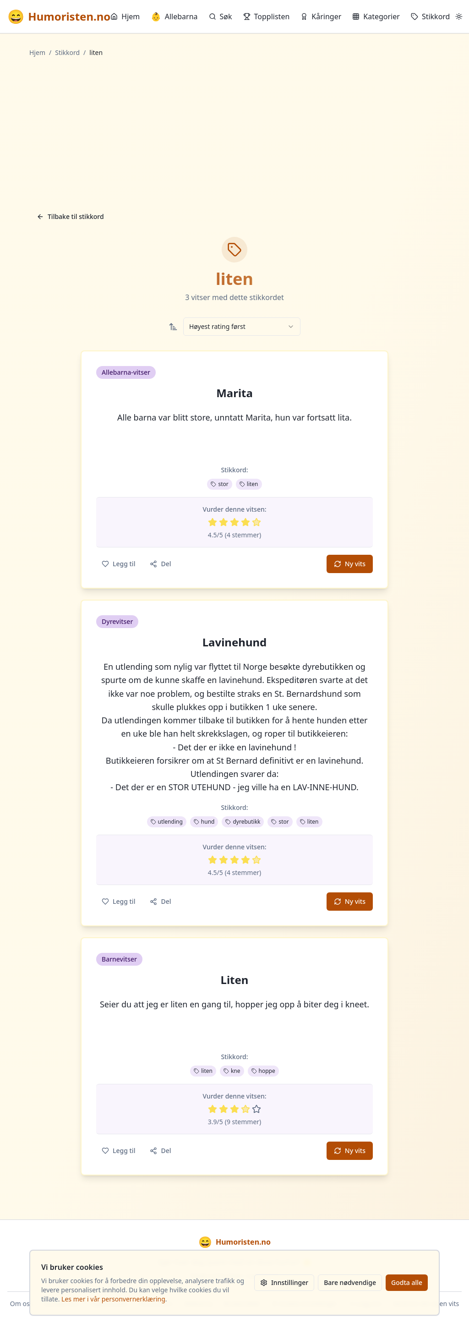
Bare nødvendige (350, 1282)
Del (160, 563)
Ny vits (349, 563)
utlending (167, 822)
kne (232, 1071)
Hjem (125, 16)
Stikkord (430, 16)
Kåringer (320, 16)
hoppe (263, 1071)
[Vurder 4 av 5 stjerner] (245, 522)
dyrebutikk (242, 822)
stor (219, 484)
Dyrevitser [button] (117, 621)
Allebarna (174, 16)
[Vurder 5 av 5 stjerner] (256, 522)
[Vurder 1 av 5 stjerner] (212, 522)
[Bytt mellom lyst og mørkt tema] (459, 16)
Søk (220, 16)
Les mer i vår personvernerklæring (113, 1299)
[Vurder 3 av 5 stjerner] (234, 522)
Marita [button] (234, 393)
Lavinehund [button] (234, 642)
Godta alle (406, 1282)
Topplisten (266, 16)
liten (249, 484)
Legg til (118, 563)
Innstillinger (284, 1282)
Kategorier (376, 16)
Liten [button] (235, 980)
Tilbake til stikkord (70, 216)
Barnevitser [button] (119, 959)
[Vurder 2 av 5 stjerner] (223, 522)
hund (204, 822)
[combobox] (241, 326)
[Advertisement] (234, 132)
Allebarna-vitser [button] (126, 372)
